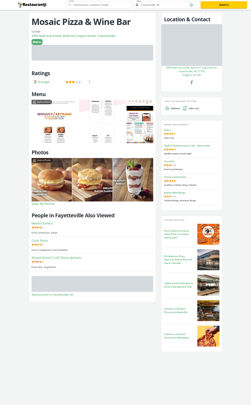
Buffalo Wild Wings (174, 192)
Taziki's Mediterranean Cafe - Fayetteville (187, 145)
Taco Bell (169, 161)
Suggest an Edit (191, 75)
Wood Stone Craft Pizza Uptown (56, 258)
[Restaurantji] (32, 4)
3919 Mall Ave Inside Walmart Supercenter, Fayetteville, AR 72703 (191, 69)
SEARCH (224, 5)
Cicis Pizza (40, 240)
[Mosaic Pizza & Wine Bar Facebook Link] (192, 82)
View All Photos (43, 204)
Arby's (167, 130)
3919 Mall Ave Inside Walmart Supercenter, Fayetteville (73, 36)
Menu (37, 42)
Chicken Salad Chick (175, 177)
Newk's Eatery (42, 223)
